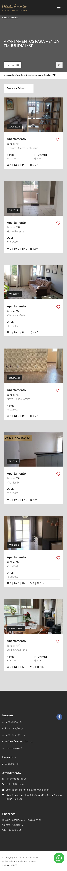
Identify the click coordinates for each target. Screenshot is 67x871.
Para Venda (12, 721)
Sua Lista (10, 763)
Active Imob (31, 857)
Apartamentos (33, 75)
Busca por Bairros (18, 88)
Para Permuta (13, 734)
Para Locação (13, 728)
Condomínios (13, 748)
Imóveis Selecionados (18, 741)
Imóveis (10, 75)
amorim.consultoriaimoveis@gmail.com (26, 789)
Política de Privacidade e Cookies (19, 861)
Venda (20, 75)
